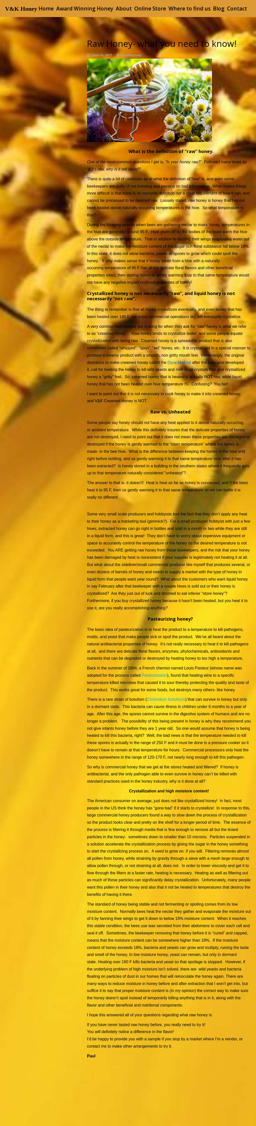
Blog (218, 8)
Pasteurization (154, 675)
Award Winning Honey (84, 8)
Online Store (150, 8)
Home (46, 8)
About (124, 8)
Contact (237, 8)
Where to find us (189, 8)
